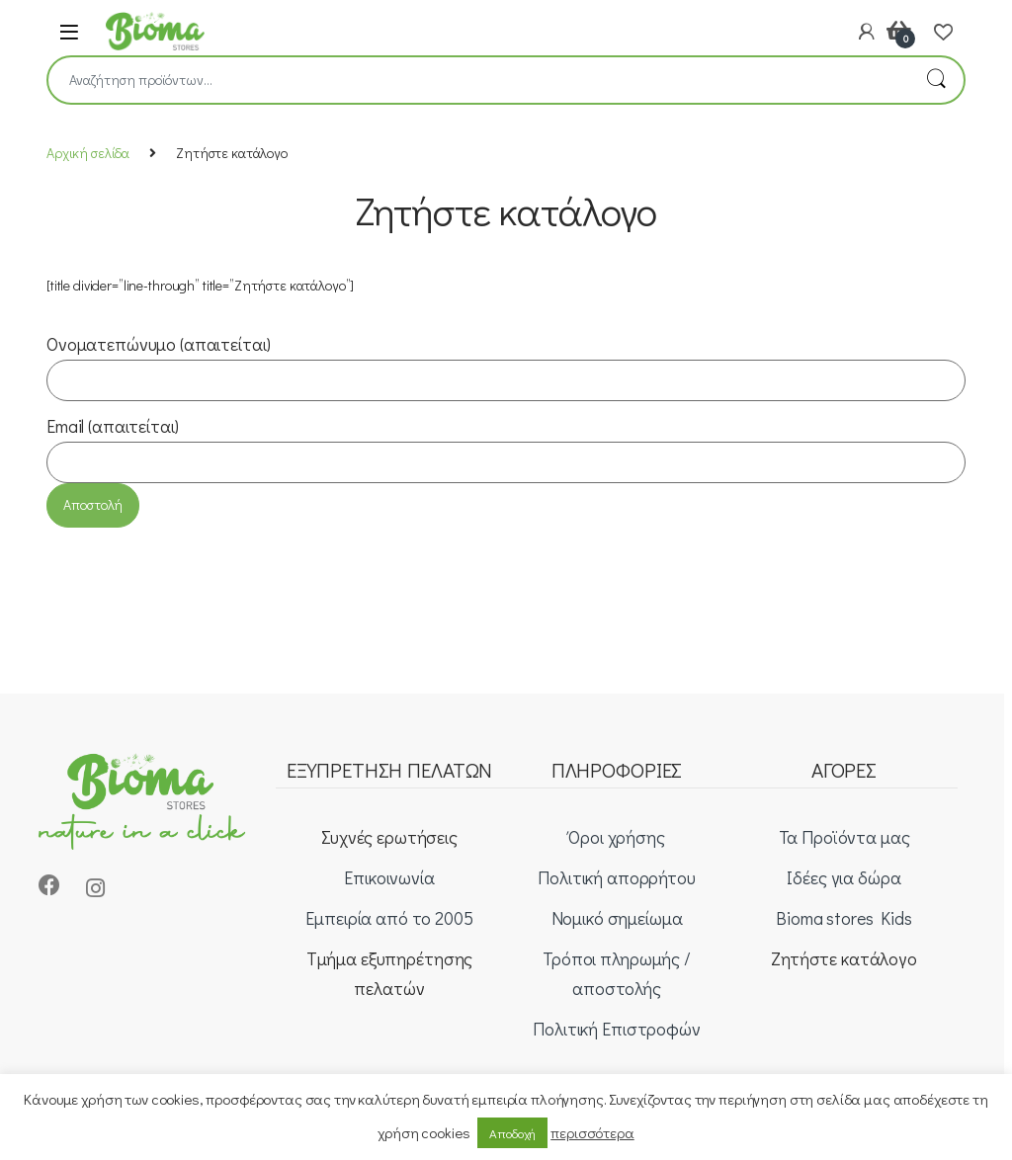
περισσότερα (591, 1132)
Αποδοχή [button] (512, 1132)
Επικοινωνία (389, 877)
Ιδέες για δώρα (843, 877)
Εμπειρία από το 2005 (388, 918)
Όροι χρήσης (616, 837)
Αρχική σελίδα (87, 152)
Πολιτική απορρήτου (616, 877)
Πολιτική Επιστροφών (616, 1028)
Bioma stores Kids (844, 918)
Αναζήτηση (936, 80)
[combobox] (478, 80)
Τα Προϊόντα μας (844, 837)
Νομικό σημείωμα (617, 918)
